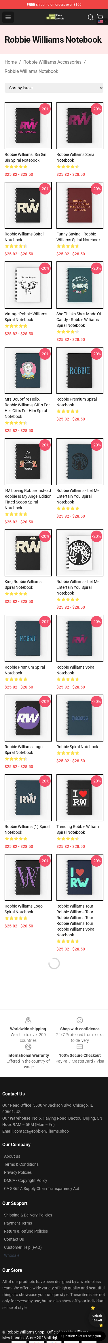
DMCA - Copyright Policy (25, 1180)
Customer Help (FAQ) (23, 1247)
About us (12, 1156)
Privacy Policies (18, 1172)
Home (11, 62)
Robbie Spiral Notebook (77, 746)
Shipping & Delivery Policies (28, 1215)
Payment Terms (18, 1223)
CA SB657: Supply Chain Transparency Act (41, 1188)
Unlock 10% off (97, 1318)
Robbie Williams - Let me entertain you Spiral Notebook (77, 496)
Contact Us (14, 1239)
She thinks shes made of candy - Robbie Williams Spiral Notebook (78, 320)
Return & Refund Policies (26, 1231)
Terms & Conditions (21, 1164)
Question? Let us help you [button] (81, 1336)
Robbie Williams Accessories (52, 62)
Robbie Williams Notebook (31, 71)
